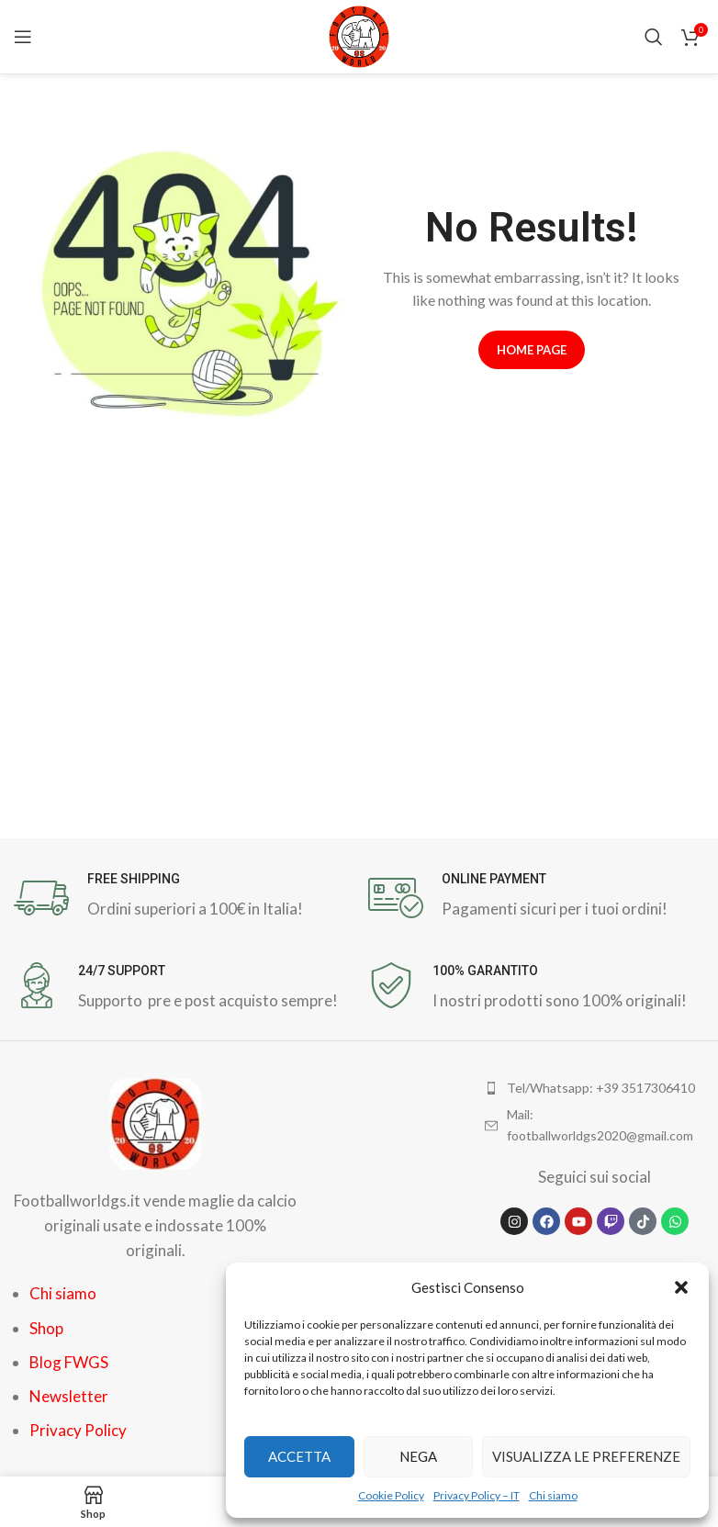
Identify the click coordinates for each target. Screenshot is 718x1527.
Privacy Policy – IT (476, 1495)
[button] (681, 1287)
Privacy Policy (78, 1430)
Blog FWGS (68, 1362)
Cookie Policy (391, 1495)
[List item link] (594, 1088)
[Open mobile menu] (23, 36)
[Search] (653, 36)
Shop (46, 1328)
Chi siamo (553, 1495)
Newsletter (68, 1396)
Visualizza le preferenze (586, 1456)
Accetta (299, 1456)
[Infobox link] (182, 898)
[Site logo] (359, 34)
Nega (418, 1456)
